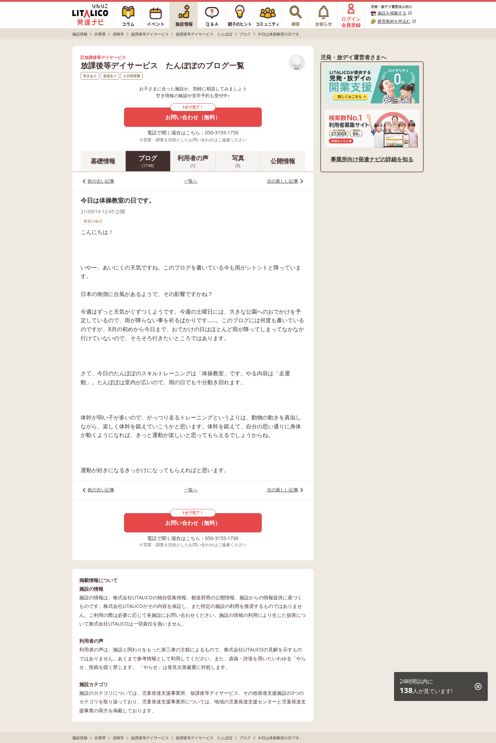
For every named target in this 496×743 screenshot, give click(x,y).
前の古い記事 (100, 181)
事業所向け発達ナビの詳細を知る (372, 159)
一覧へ (190, 181)
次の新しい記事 (282, 181)
